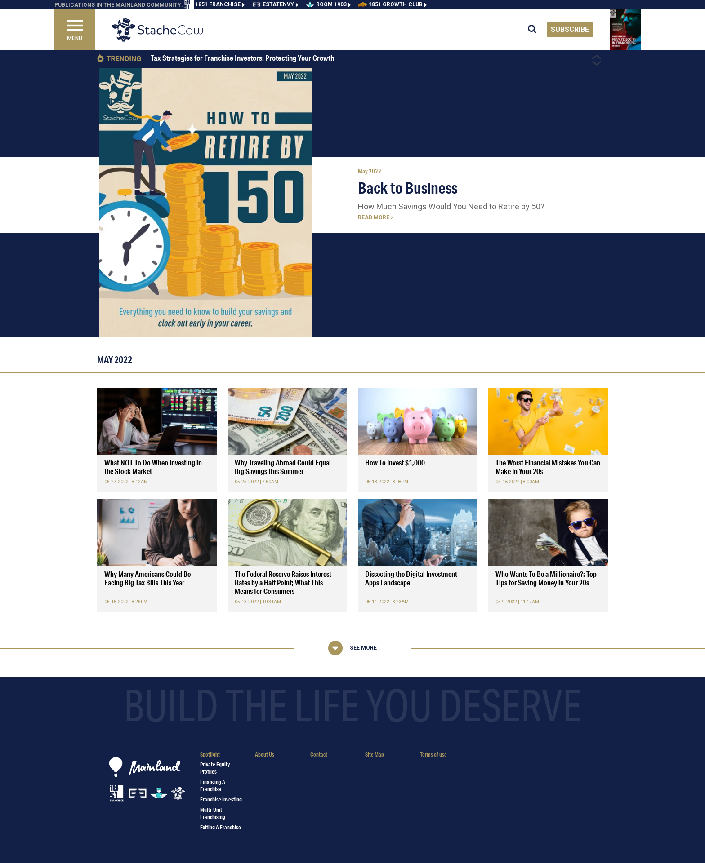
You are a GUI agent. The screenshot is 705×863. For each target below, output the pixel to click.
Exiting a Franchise (220, 827)
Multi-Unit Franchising (212, 813)
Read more (375, 217)
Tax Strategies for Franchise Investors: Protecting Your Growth (242, 57)
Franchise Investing (221, 799)
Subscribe (570, 29)
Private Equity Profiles (215, 768)
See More (363, 648)
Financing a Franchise (212, 785)
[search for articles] (537, 29)
